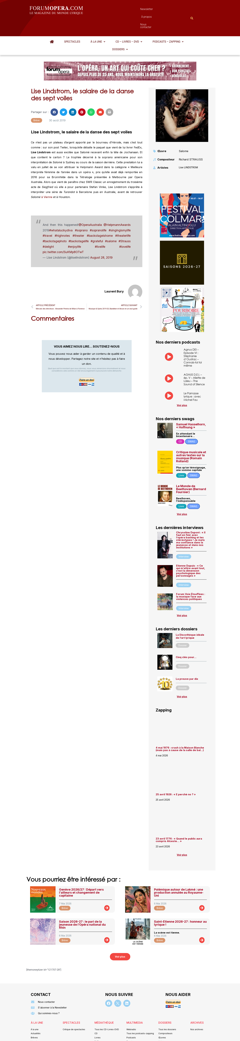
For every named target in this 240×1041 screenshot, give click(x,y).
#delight (48, 230)
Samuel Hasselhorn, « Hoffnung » (191, 409)
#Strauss (125, 225)
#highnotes (62, 219)
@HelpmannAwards (117, 208)
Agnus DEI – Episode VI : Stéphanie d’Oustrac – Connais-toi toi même (193, 341)
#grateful (97, 225)
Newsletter (115, 10)
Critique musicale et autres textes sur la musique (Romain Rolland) (191, 440)
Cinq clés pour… (186, 640)
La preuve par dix (187, 662)
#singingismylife (120, 214)
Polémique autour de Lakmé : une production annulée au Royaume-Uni (178, 876)
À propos (135, 10)
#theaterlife (123, 219)
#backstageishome (100, 219)
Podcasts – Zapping (168, 25)
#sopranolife (98, 214)
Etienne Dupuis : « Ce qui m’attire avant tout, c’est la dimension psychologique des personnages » (190, 554)
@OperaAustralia (90, 208)
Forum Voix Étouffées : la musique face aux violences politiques (190, 580)
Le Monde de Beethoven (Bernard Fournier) (191, 472)
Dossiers (120, 33)
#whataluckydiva (61, 214)
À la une (97, 25)
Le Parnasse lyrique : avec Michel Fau (192, 380)
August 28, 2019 (101, 241)
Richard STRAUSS (191, 143)
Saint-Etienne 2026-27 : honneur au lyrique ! (180, 906)
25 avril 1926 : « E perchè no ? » (176, 778)
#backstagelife (79, 225)
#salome (111, 225)
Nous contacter (158, 10)
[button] (98, 25)
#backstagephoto (55, 225)
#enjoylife (74, 230)
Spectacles (72, 25)
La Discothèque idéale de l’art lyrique (190, 620)
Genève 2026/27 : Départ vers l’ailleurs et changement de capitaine (81, 876)
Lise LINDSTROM (188, 151)
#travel (47, 219)
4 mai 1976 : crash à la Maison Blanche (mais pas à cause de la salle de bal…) (180, 732)
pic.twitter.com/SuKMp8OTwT (63, 235)
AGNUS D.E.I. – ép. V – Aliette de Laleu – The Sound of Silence (194, 363)
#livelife (100, 230)
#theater (78, 219)
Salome (183, 134)
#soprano (81, 214)
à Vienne (46, 180)
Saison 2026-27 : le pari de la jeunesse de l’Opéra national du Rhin (82, 908)
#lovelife (125, 230)
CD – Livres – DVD (129, 25)
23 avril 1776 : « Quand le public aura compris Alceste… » (179, 823)
